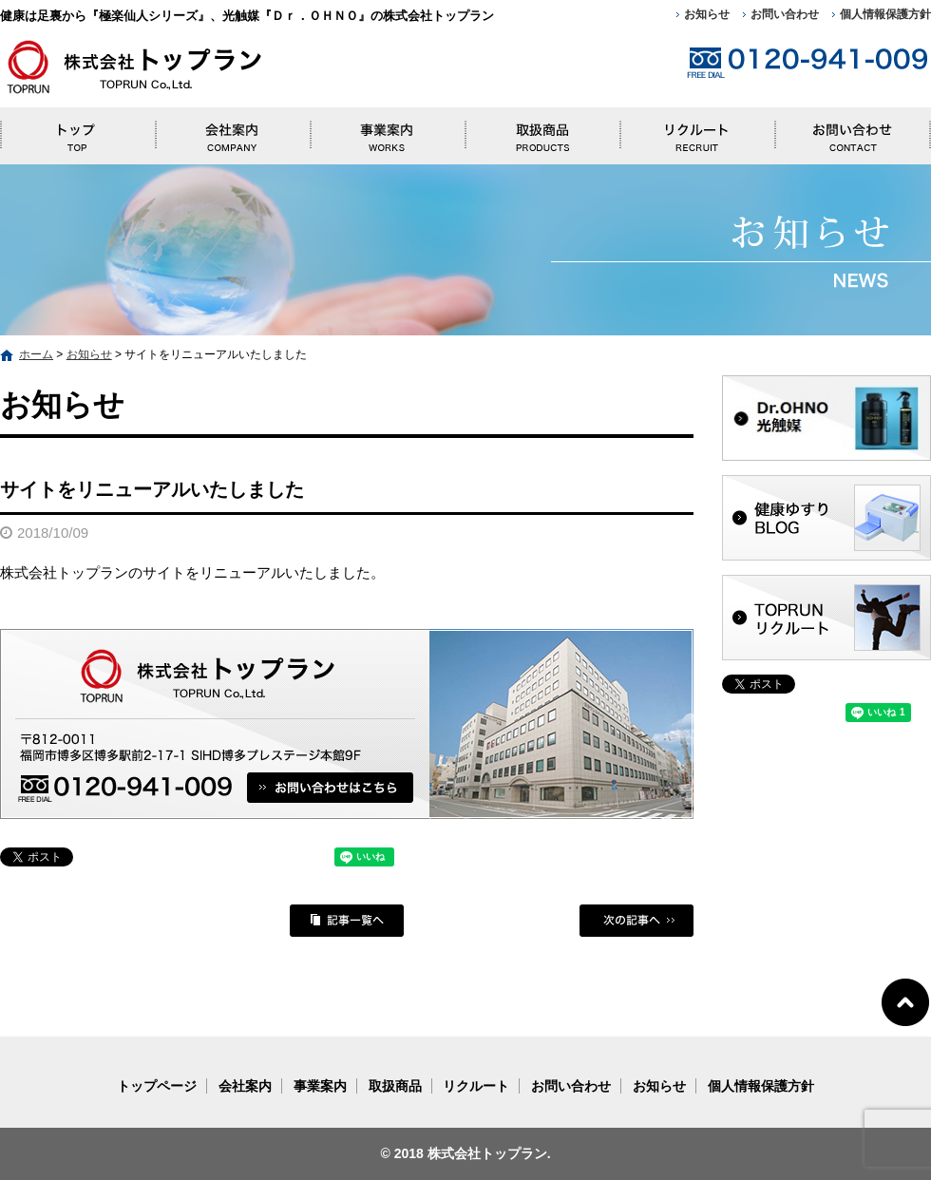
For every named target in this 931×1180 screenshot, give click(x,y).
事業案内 (387, 131)
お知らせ (707, 14)
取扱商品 (542, 131)
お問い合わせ (784, 14)
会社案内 (232, 131)
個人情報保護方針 (885, 14)
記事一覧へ (347, 920)
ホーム (36, 354)
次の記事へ (637, 920)
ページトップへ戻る (905, 1001)
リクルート (697, 131)
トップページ (77, 131)
